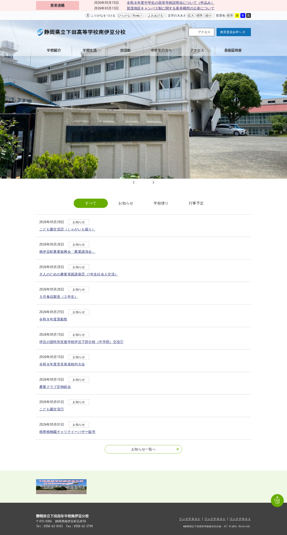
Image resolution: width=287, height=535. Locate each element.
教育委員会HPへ (232, 32)
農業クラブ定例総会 (55, 386)
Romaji (137, 15)
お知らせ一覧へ (155, 449)
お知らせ (125, 203)
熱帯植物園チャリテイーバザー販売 (67, 431)
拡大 (191, 15)
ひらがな (124, 15)
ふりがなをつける (103, 15)
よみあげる (155, 15)
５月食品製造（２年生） (58, 296)
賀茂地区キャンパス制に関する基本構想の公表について (170, 8)
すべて (90, 203)
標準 (200, 15)
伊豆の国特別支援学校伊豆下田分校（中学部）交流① (81, 341)
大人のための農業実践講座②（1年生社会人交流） (78, 274)
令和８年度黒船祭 (53, 319)
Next (153, 182)
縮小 (208, 15)
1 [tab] (138, 182)
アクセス (204, 32)
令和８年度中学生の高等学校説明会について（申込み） (170, 2)
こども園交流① (51, 409)
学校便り (161, 203)
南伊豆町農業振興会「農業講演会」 (67, 251)
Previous (134, 182)
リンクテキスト (189, 518)
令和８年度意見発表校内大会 (62, 364)
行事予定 (196, 203)
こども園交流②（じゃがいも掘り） (67, 229)
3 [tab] (148, 182)
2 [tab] (143, 182)
